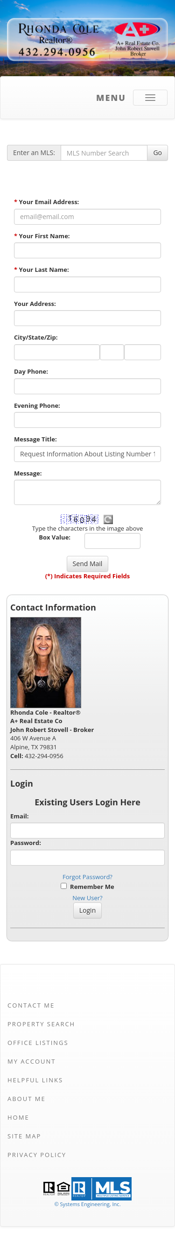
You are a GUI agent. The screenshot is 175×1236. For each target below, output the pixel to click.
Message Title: (35, 439)
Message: (28, 473)
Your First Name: (42, 236)
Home (18, 1117)
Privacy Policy (36, 1155)
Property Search (41, 1024)
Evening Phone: (37, 405)
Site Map (24, 1136)
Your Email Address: (46, 202)
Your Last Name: (41, 269)
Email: (19, 816)
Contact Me (31, 1005)
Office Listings (38, 1042)
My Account (31, 1061)
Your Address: (35, 303)
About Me (26, 1098)
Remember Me (87, 886)
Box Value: (54, 537)
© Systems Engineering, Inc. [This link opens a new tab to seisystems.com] (87, 1204)
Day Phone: (31, 371)
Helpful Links (35, 1080)
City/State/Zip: (35, 337)
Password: (25, 842)
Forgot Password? (87, 877)
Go (157, 152)
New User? (87, 898)
